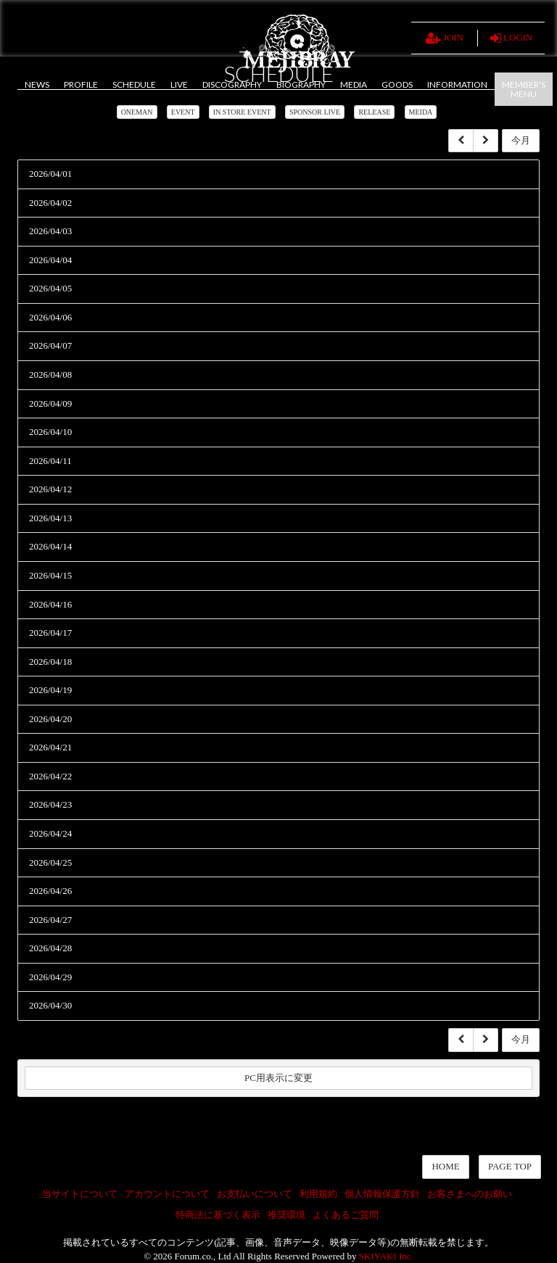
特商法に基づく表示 (218, 1214)
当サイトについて (79, 1193)
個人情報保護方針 (382, 1193)
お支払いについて (254, 1193)
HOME (445, 1166)
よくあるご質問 (346, 1214)
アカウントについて (167, 1193)
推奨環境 (286, 1214)
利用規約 (318, 1193)
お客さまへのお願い (469, 1193)
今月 (520, 140)
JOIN (444, 38)
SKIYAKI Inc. (386, 1256)
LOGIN (511, 38)
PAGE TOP (510, 1166)
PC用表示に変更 (278, 1077)
